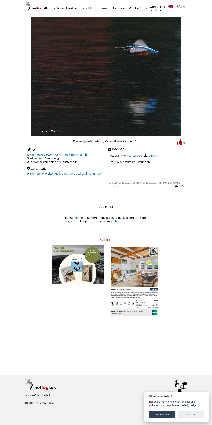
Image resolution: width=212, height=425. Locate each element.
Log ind (162, 8)
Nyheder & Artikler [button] (65, 8)
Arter (104, 8)
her (59, 162)
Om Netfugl (137, 8)
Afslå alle (190, 414)
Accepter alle (162, 414)
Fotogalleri (119, 8)
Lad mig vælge (188, 405)
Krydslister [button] (89, 8)
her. (117, 221)
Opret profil (154, 8)
